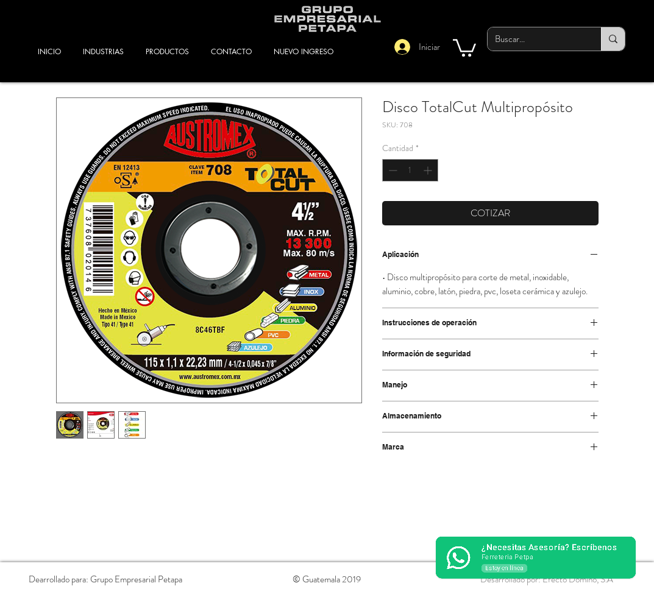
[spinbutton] (410, 170)
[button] (464, 47)
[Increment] (428, 170)
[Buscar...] (535, 39)
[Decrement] (391, 170)
